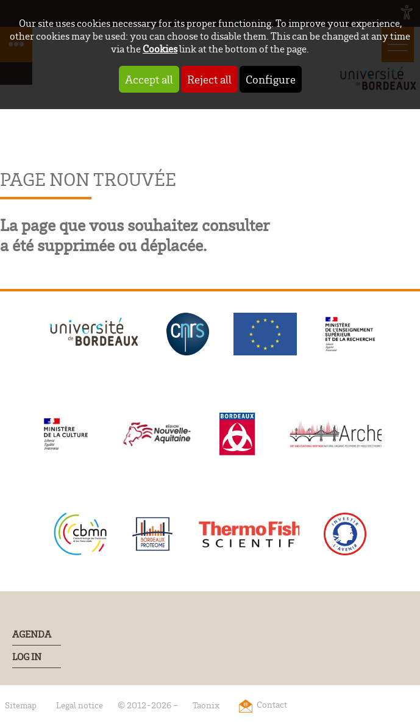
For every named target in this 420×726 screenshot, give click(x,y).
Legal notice (79, 705)
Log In (26, 656)
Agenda (31, 634)
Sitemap (21, 705)
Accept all (149, 79)
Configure (271, 79)
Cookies (160, 48)
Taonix (206, 705)
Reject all (209, 79)
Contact (272, 704)
